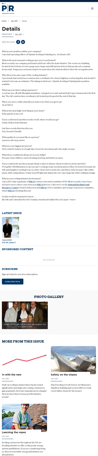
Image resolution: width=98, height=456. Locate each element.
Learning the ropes (14, 432)
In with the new (11, 374)
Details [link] (24, 21)
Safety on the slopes (64, 374)
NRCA (32, 181)
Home (4, 21)
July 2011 (14, 21)
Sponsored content (17, 249)
